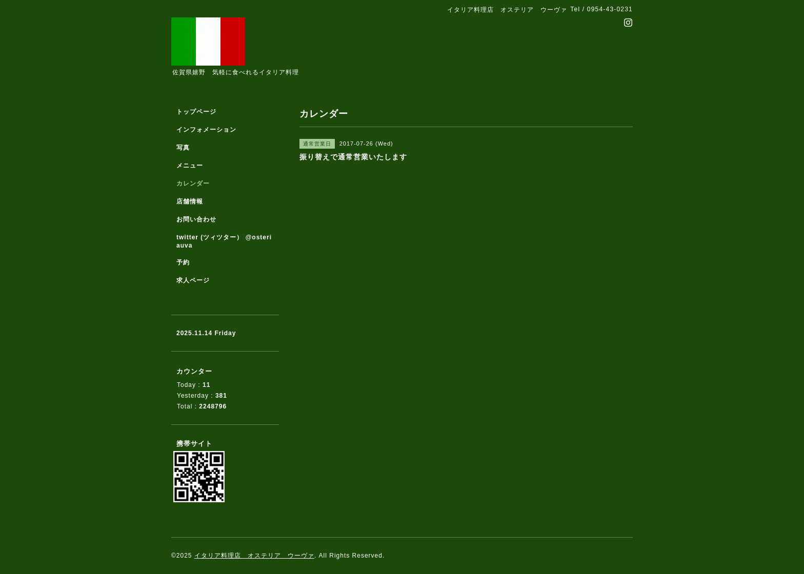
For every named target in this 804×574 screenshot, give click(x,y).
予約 (183, 262)
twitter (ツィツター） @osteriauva (224, 241)
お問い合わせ (196, 219)
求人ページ (193, 280)
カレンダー (193, 183)
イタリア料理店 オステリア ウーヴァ (254, 555)
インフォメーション (206, 129)
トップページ (196, 111)
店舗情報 (189, 201)
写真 (183, 147)
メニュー (189, 165)
